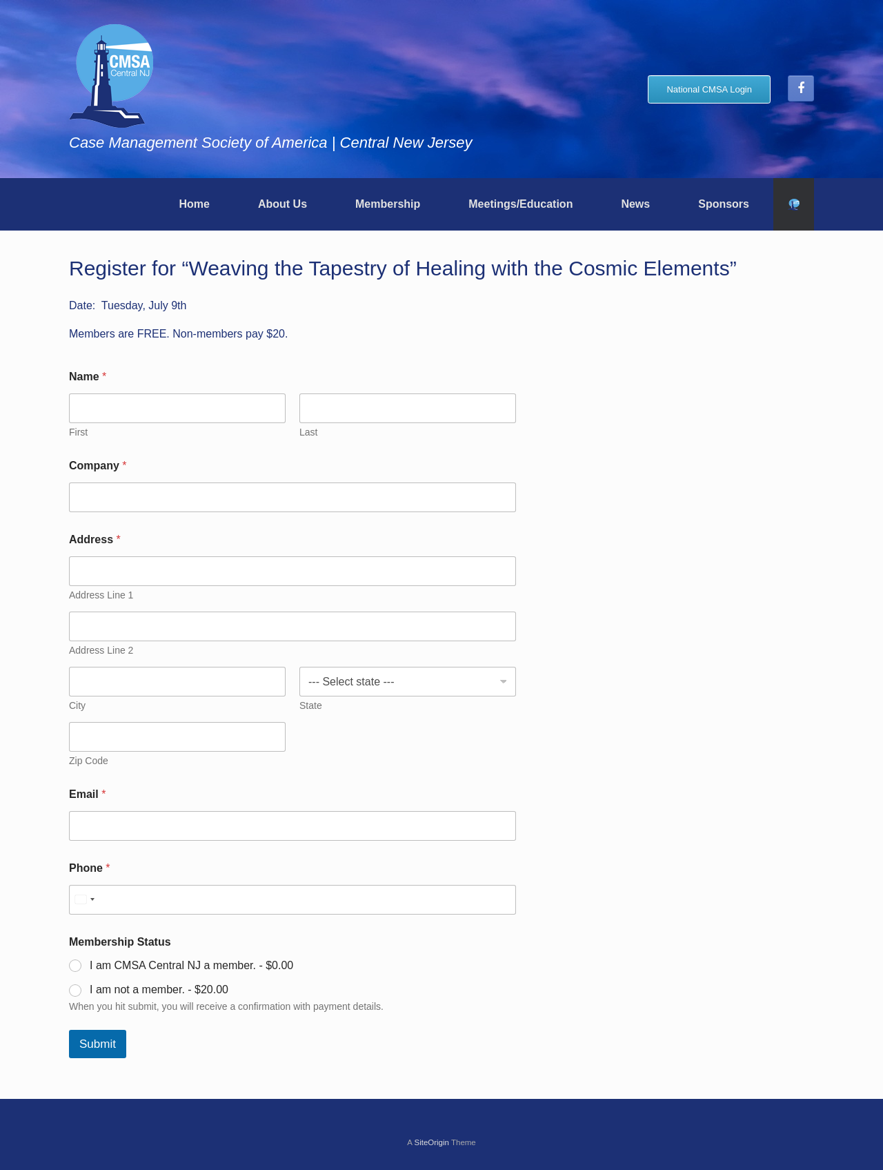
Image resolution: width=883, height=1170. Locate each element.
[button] (793, 204)
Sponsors (723, 204)
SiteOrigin (431, 1142)
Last (308, 432)
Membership (387, 204)
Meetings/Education (520, 204)
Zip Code (88, 760)
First (78, 432)
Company (98, 465)
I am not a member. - (159, 989)
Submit (97, 1044)
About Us (282, 204)
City (77, 705)
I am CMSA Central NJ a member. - (191, 965)
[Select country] (84, 900)
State (310, 705)
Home (194, 204)
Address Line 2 (101, 650)
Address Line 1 (101, 595)
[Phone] (292, 900)
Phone (89, 868)
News (635, 204)
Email (87, 794)
